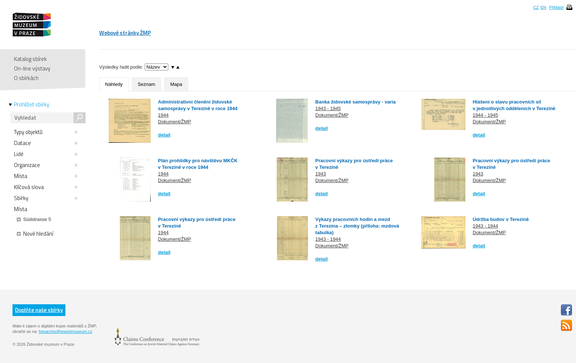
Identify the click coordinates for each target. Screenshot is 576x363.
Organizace (46, 165)
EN (543, 7)
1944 (163, 115)
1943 (320, 174)
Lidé (46, 154)
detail (164, 135)
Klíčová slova (46, 187)
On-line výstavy (32, 68)
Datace (46, 143)
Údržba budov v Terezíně (501, 219)
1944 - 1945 (485, 115)
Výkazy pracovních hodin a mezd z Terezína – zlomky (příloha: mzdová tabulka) (357, 226)
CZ (536, 7)
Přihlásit (556, 7)
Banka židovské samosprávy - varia (355, 102)
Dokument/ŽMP (174, 121)
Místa (46, 176)
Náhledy (114, 84)
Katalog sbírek (30, 59)
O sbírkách (26, 78)
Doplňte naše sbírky (39, 310)
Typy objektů (46, 132)
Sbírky (46, 198)
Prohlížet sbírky (31, 104)
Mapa (176, 84)
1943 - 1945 (328, 108)
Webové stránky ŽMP (125, 33)
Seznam (146, 84)
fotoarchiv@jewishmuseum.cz (65, 331)
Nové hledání (35, 233)
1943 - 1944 (328, 239)
